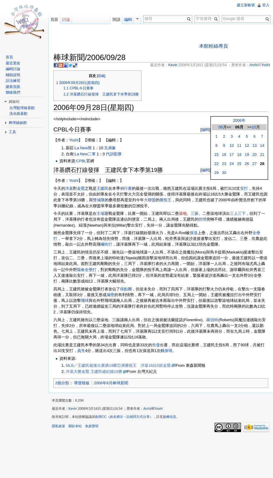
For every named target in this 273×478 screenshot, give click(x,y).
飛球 (85, 300)
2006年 (239, 120)
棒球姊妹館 (18, 123)
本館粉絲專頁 (213, 46)
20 (254, 154)
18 (239, 154)
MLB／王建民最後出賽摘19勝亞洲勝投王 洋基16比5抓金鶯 (118, 365)
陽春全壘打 (87, 269)
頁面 (54, 19)
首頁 (9, 57)
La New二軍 (85, 154)
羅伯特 (212, 320)
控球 (202, 219)
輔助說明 (13, 75)
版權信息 (169, 416)
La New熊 (83, 148)
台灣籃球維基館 (22, 108)
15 (216, 154)
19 (247, 154)
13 (254, 145)
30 (224, 172)
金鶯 (81, 188)
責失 (81, 350)
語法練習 (13, 81)
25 (239, 163)
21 (262, 154)
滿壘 (110, 294)
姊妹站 (14, 101)
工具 (12, 132)
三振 (194, 213)
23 (224, 163)
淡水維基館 (18, 113)
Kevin (72, 408)
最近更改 (13, 63)
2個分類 (62, 383)
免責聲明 (91, 426)
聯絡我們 (13, 92)
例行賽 (126, 188)
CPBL (81, 161)
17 (232, 154)
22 (216, 163)
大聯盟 (150, 200)
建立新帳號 (246, 5)
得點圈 (126, 289)
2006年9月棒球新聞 (111, 383)
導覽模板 (82, 383)
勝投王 (165, 200)
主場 (100, 213)
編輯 (205, 129)
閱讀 (116, 19)
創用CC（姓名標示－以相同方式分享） (124, 416)
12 (247, 145)
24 (232, 163)
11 (239, 145)
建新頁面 (13, 87)
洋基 (69, 188)
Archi (147, 408)
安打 (244, 188)
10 (254, 127)
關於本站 (75, 426)
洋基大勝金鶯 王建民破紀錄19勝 (94, 371)
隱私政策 (58, 426)
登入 (265, 5)
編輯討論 (13, 69)
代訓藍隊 (114, 154)
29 (216, 172)
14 (262, 145)
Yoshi (73, 140)
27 (254, 163)
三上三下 (238, 213)
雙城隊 (99, 200)
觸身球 (166, 350)
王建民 (102, 188)
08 (220, 127)
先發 (156, 345)
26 (247, 163)
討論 (66, 19)
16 (224, 154)
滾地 (183, 213)
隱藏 (101, 76)
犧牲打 (106, 244)
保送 (194, 233)
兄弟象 (110, 148)
